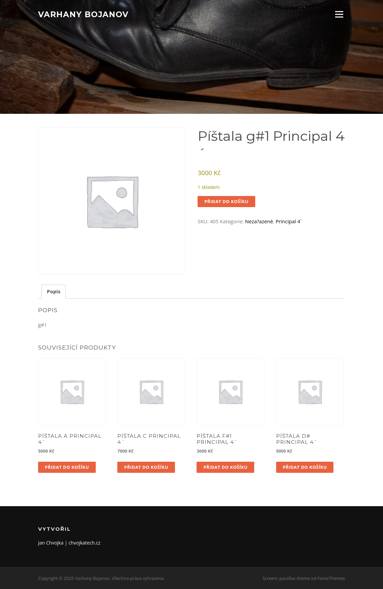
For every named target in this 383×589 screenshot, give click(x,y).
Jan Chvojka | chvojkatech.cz (69, 542)
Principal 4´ (288, 221)
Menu (339, 14)
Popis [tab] (53, 291)
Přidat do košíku (226, 201)
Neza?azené (259, 221)
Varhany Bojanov (83, 14)
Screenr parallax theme (286, 578)
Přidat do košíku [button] (67, 467)
